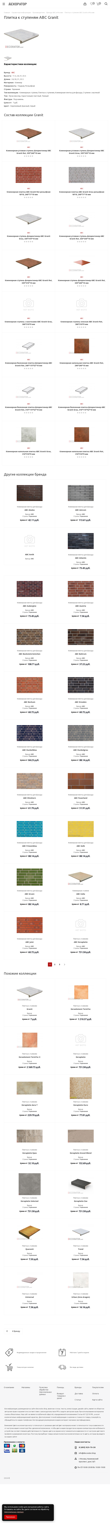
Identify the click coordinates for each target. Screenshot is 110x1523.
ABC (13, 112)
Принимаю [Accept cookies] (10, 1517)
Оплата (95, 1433)
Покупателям (98, 1426)
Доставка (79, 1433)
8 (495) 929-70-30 (87, 1486)
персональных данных (13, 1512)
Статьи (78, 1439)
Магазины (26, 1426)
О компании (9, 1426)
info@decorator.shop (87, 1492)
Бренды (78, 1426)
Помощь (60, 1426)
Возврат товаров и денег (61, 1435)
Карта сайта (97, 1439)
